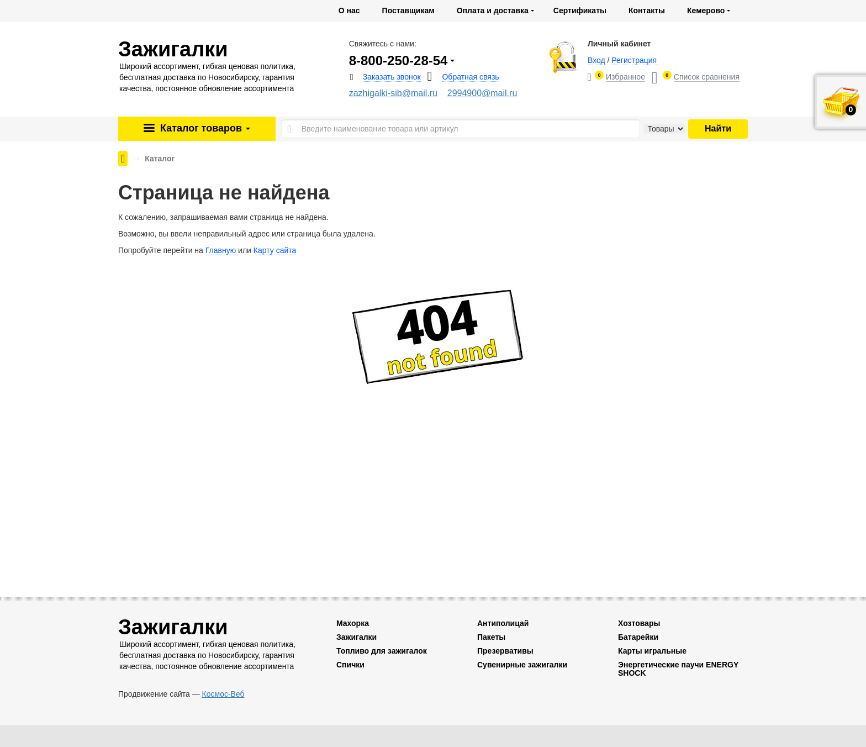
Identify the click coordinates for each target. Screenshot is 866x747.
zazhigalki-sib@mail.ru (393, 93)
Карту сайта (275, 250)
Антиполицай (503, 623)
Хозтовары (639, 623)
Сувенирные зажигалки (522, 664)
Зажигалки (356, 637)
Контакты (647, 10)
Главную (220, 250)
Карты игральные (652, 650)
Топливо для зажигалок (381, 650)
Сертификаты (579, 10)
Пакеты (491, 637)
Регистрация (634, 60)
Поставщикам (408, 10)
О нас (349, 10)
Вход (596, 60)
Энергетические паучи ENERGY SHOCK (678, 668)
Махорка (352, 623)
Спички (350, 664)
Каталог (203, 128)
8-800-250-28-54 (398, 60)
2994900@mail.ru (482, 93)
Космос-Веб (223, 694)
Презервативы (505, 650)
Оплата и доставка (493, 10)
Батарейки (638, 637)
